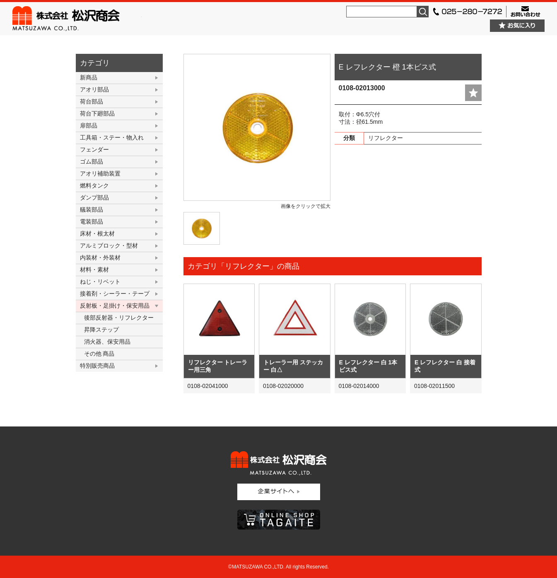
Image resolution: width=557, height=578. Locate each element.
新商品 (88, 77)
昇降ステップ (101, 329)
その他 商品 (99, 353)
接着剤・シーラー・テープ (114, 293)
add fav (473, 92)
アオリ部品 (94, 89)
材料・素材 (94, 269)
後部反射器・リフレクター (119, 317)
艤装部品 (91, 209)
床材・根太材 (97, 233)
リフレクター (385, 138)
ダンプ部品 (94, 197)
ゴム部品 (91, 161)
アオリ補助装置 (100, 173)
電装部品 (91, 221)
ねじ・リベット (100, 281)
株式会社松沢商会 (77, 18)
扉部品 (88, 125)
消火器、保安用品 (107, 341)
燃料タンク (94, 185)
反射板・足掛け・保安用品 (114, 305)
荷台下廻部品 (97, 113)
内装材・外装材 (100, 257)
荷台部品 (91, 101)
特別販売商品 (97, 365)
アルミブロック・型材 (109, 245)
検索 (423, 11)
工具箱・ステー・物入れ (112, 137)
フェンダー (94, 149)
